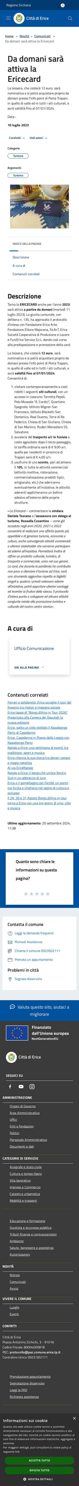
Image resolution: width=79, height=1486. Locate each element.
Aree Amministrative (25, 1112)
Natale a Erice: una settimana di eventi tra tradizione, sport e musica (38, 750)
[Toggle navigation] (8, 18)
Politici (14, 1132)
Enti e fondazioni (22, 1126)
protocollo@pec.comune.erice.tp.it (35, 1352)
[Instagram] (32, 1086)
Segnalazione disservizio (27, 1383)
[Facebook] (10, 1086)
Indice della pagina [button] (27, 243)
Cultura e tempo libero (26, 1173)
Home (9, 36)
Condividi (17, 138)
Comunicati (42, 36)
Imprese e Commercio (25, 1187)
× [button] (74, 1418)
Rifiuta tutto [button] (39, 1470)
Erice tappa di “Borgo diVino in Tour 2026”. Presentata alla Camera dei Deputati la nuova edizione (38, 717)
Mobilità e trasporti (23, 1200)
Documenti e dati (22, 1146)
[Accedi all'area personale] (63, 5)
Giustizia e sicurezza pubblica (30, 1227)
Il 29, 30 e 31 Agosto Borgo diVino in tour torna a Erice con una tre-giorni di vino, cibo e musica (39, 803)
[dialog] (39, 1450)
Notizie (15, 1274)
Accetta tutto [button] (39, 1460)
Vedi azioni (39, 138)
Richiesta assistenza (24, 1396)
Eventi (14, 1314)
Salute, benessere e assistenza (32, 1247)
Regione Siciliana (18, 5)
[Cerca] (70, 18)
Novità (24, 36)
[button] (39, 1479)
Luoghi (14, 1307)
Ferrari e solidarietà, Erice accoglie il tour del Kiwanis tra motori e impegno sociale (39, 705)
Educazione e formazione (27, 1220)
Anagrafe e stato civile (26, 1166)
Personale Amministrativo (28, 1139)
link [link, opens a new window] (17, 1451)
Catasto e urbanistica (25, 1193)
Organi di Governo (23, 1106)
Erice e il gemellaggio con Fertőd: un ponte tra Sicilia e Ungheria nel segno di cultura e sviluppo (38, 787)
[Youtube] (21, 1086)
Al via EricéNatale (20, 767)
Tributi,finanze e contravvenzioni (33, 1234)
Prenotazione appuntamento (30, 1376)
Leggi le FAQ (18, 1389)
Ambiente (17, 1241)
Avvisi (14, 1288)
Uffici (13, 1119)
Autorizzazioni (20, 1254)
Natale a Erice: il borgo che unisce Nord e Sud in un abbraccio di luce (37, 775)
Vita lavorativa (20, 1180)
